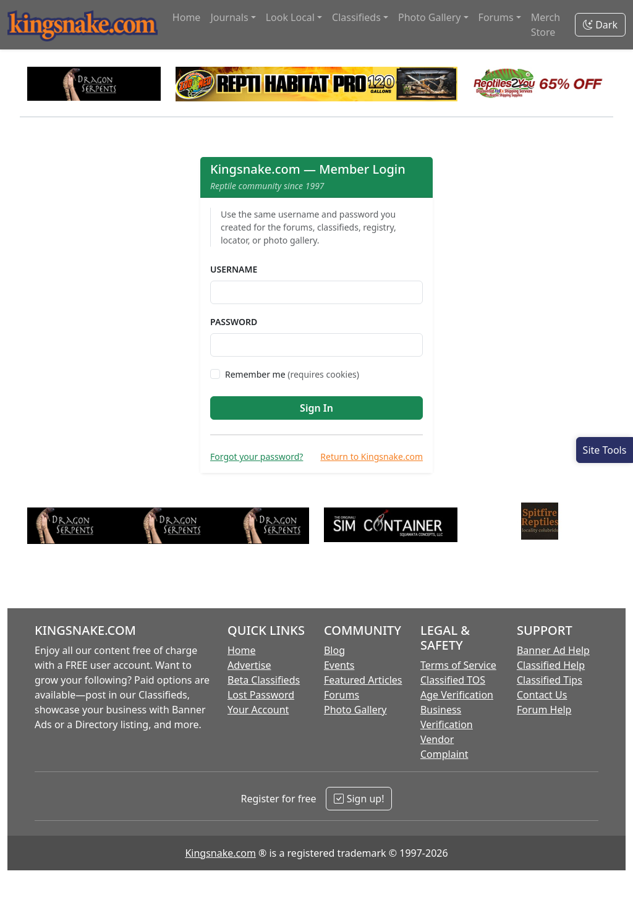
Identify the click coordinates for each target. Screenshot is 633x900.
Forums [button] (496, 17)
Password (233, 322)
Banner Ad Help (553, 650)
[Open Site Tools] (604, 450)
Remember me (292, 374)
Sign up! (359, 798)
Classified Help (551, 665)
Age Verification (456, 695)
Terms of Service (458, 665)
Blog (334, 650)
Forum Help (544, 709)
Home (186, 17)
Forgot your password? (256, 456)
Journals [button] (229, 17)
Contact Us (542, 695)
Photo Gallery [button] (429, 17)
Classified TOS (452, 680)
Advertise (249, 665)
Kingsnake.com (220, 853)
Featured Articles (363, 680)
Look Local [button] (290, 17)
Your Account (258, 709)
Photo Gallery (355, 709)
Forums (341, 695)
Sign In (316, 408)
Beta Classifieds (263, 680)
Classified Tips (549, 680)
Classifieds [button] (356, 17)
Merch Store (545, 25)
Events (339, 665)
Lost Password (260, 695)
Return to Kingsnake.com (371, 456)
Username (233, 269)
